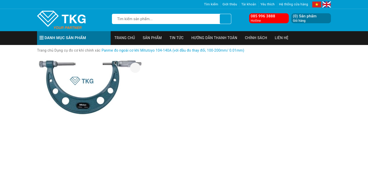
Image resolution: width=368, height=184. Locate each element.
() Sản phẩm (305, 18)
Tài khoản (248, 4)
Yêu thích (267, 4)
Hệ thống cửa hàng (293, 4)
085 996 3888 (263, 16)
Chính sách (256, 38)
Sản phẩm (152, 38)
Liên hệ (282, 38)
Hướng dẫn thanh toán (214, 38)
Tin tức (176, 38)
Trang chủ (124, 38)
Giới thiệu (230, 4)
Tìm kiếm (211, 4)
